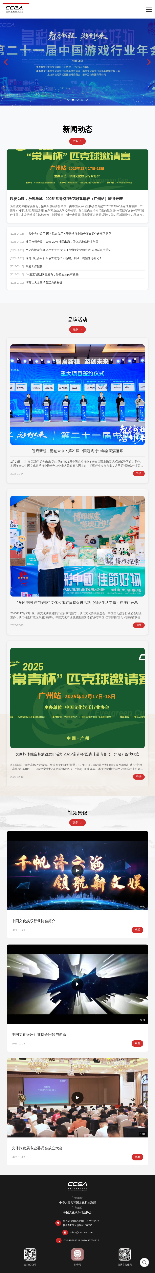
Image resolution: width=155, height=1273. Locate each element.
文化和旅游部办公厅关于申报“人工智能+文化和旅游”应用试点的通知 (68, 250)
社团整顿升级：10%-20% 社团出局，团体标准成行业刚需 (62, 241)
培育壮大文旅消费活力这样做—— (47, 282)
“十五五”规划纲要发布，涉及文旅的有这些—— (55, 274)
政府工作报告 (34, 266)
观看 (137, 929)
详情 (138, 473)
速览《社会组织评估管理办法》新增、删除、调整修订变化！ (64, 258)
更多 (77, 141)
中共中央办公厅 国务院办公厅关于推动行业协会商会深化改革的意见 (68, 233)
